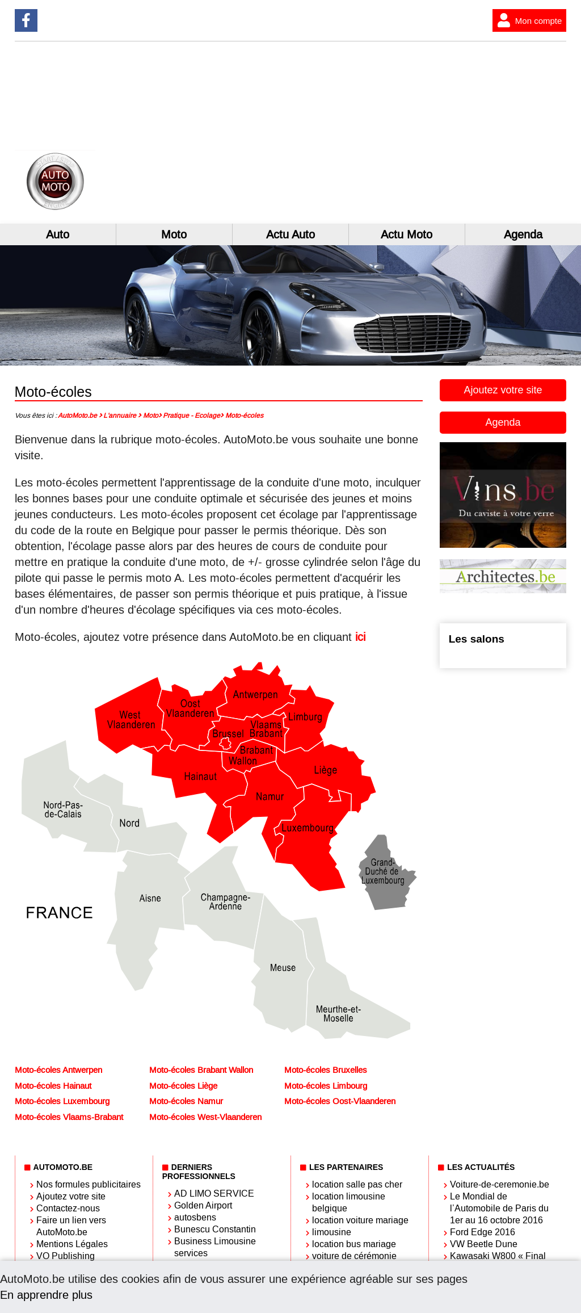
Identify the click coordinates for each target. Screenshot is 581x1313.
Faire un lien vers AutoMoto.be (71, 1226)
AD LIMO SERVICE (214, 1193)
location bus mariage (354, 1244)
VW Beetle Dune (483, 1244)
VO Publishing (65, 1256)
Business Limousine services (215, 1247)
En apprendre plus (46, 1294)
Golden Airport (203, 1205)
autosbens (195, 1217)
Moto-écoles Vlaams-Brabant (69, 1117)
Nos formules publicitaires (88, 1184)
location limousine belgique (348, 1202)
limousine (331, 1232)
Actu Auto (290, 234)
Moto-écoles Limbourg (325, 1086)
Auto (57, 234)
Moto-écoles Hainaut (53, 1086)
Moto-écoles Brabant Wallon (201, 1070)
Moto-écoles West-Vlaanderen (205, 1117)
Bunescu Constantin (215, 1229)
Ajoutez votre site (503, 390)
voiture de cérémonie (354, 1256)
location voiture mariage (360, 1220)
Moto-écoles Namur (186, 1101)
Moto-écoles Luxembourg (62, 1101)
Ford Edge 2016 (482, 1232)
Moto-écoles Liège (183, 1086)
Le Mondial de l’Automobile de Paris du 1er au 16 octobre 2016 (499, 1208)
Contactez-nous (68, 1208)
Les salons (476, 639)
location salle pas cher (357, 1184)
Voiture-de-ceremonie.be (499, 1184)
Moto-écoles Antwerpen (58, 1070)
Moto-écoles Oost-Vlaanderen (339, 1101)
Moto (174, 234)
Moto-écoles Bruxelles (325, 1070)
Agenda (523, 234)
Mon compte (527, 20)
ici (360, 637)
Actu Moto (406, 234)
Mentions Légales (72, 1244)
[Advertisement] (456, 132)
